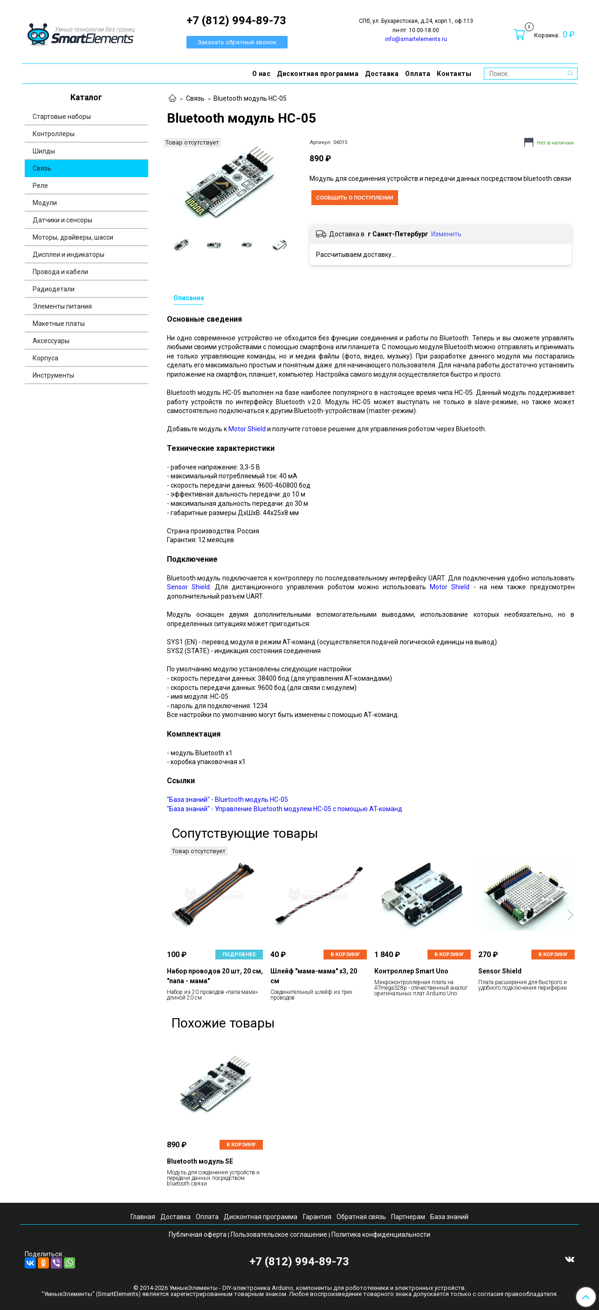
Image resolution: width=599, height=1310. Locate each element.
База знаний (449, 1216)
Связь (195, 98)
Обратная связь (361, 1216)
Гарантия (317, 1216)
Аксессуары (51, 341)
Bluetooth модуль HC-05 (250, 98)
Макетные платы (59, 323)
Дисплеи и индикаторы (68, 254)
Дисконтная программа (317, 73)
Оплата (417, 73)
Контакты (454, 73)
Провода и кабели (60, 272)
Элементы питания (62, 306)
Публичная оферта (198, 1234)
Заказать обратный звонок (237, 42)
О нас (261, 73)
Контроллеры (54, 134)
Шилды (44, 151)
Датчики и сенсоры (62, 220)
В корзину (345, 954)
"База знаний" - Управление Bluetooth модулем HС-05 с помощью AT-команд (284, 809)
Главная (143, 1216)
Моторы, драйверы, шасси (73, 237)
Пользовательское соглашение (279, 1234)
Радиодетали (54, 289)
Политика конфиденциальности (380, 1234)
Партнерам (408, 1216)
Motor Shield (247, 429)
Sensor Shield (188, 587)
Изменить (446, 234)
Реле (40, 185)
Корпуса (45, 358)
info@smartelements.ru (416, 39)
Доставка (382, 73)
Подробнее (239, 954)
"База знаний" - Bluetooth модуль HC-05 (227, 799)
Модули (45, 203)
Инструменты (53, 375)
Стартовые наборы (62, 116)
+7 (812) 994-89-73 (299, 1261)
